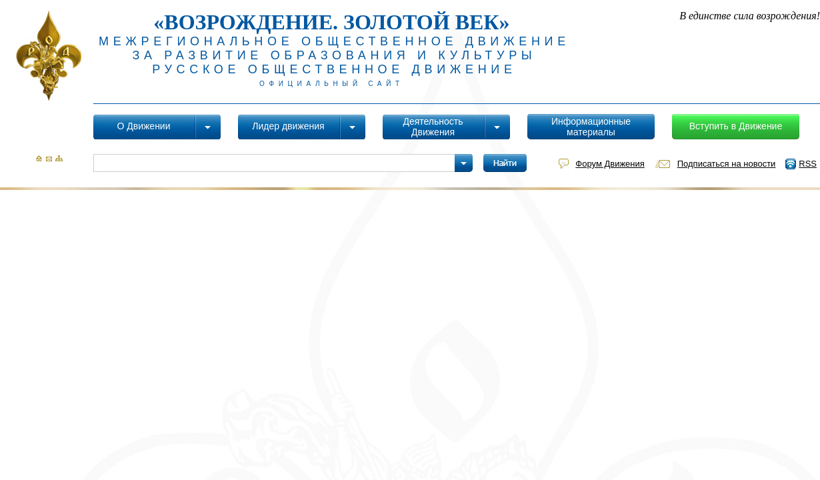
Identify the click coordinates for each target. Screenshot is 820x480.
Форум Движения (609, 164)
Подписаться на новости (726, 164)
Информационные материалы (591, 126)
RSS (808, 164)
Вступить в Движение (735, 126)
